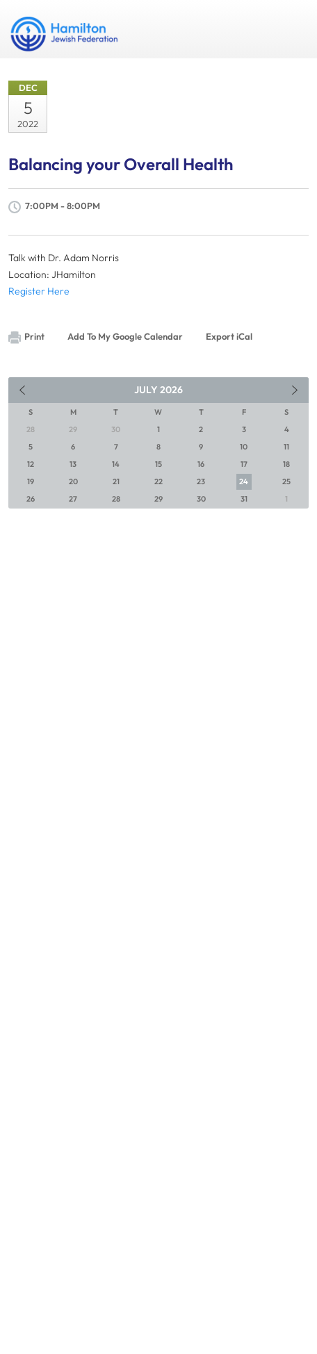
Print (26, 337)
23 (201, 481)
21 (116, 481)
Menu (293, 29)
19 (30, 481)
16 (200, 464)
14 (116, 464)
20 (73, 481)
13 (73, 464)
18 (286, 464)
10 (243, 447)
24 (243, 481)
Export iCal (229, 336)
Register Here (39, 291)
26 (30, 499)
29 (158, 499)
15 (158, 464)
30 (201, 499)
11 (286, 447)
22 (158, 481)
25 (286, 481)
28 (116, 499)
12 (30, 464)
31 (244, 499)
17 (244, 464)
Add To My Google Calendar (125, 336)
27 (73, 499)
